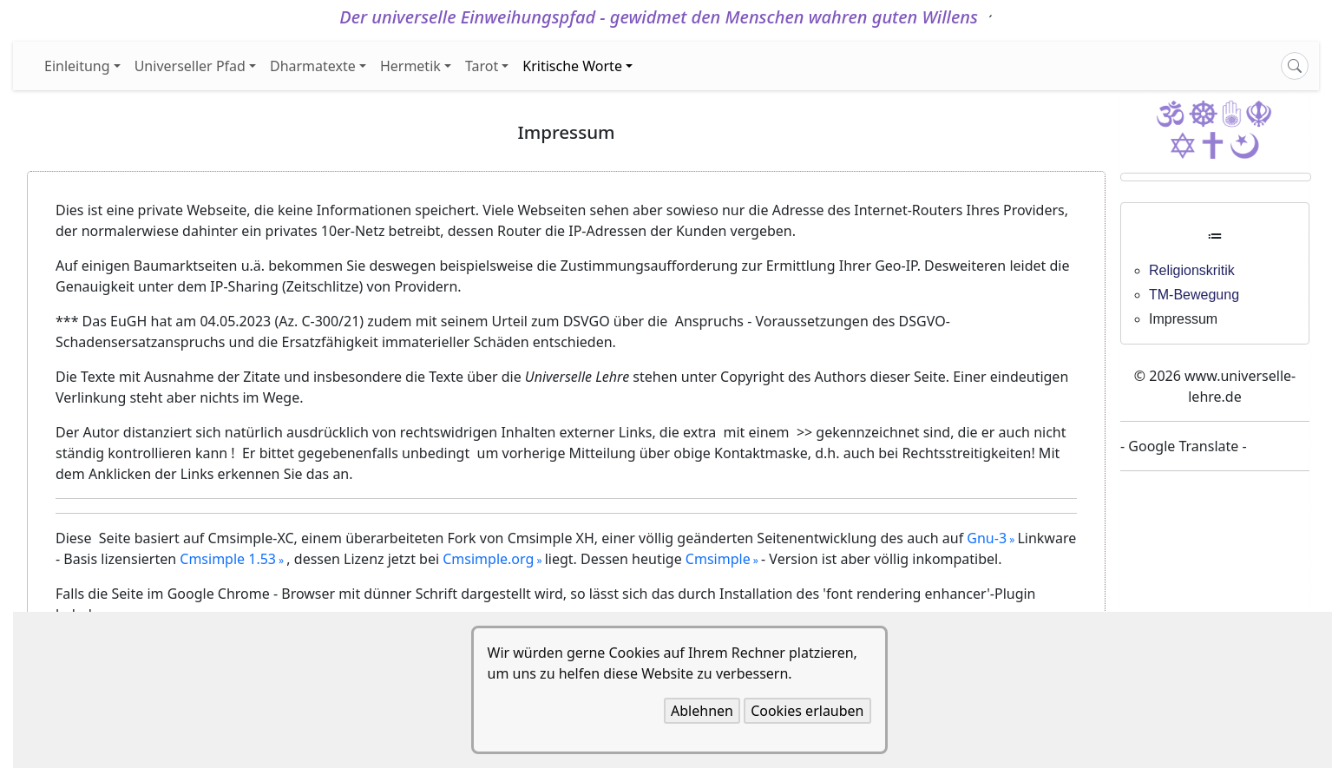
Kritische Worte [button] (572, 65)
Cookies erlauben (807, 710)
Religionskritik (1192, 270)
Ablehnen (702, 710)
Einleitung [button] (77, 65)
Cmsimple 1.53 (228, 558)
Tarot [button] (481, 65)
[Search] (1295, 66)
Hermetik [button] (410, 65)
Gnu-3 (987, 538)
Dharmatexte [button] (313, 65)
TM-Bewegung (1194, 294)
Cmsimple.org (488, 558)
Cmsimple (718, 558)
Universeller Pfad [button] (190, 65)
